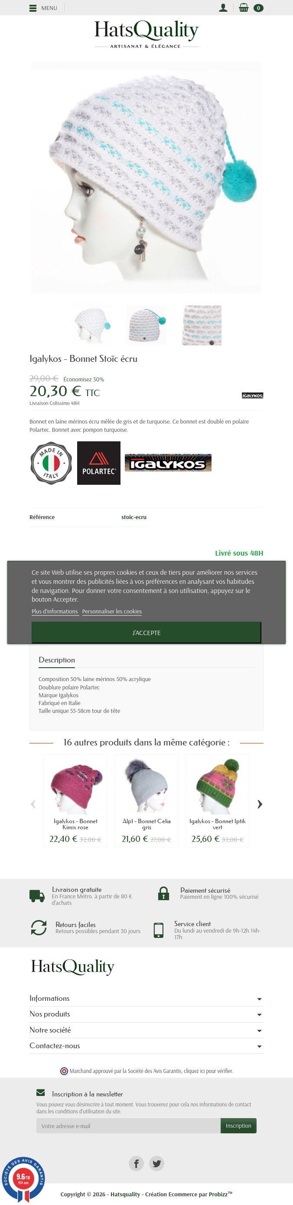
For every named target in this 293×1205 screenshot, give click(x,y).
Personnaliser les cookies (112, 612)
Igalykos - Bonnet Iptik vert (217, 824)
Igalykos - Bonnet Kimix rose (76, 824)
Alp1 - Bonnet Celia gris (147, 824)
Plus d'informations (55, 612)
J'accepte (146, 633)
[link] (136, 1163)
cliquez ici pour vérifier (208, 1070)
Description (57, 660)
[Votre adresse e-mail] (128, 1125)
